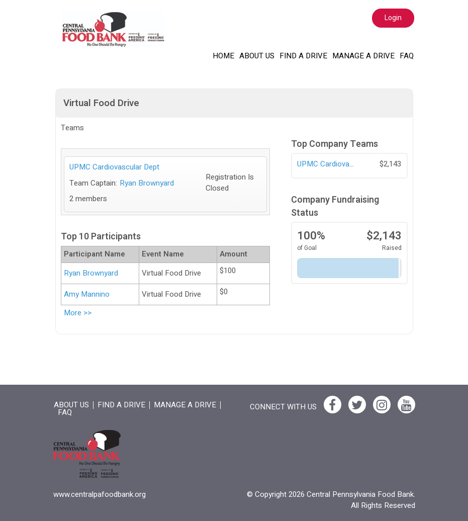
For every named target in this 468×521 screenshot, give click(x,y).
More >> (77, 312)
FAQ (407, 55)
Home (223, 55)
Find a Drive (303, 55)
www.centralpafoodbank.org (99, 494)
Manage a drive (363, 55)
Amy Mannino (87, 294)
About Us (256, 55)
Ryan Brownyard (147, 183)
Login (393, 18)
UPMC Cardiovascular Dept (342, 163)
